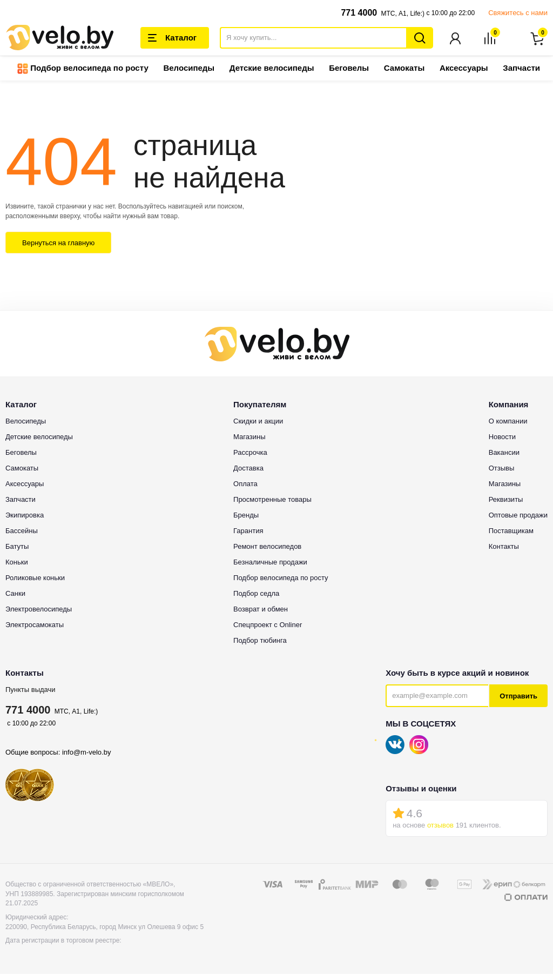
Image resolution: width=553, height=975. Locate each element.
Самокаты (404, 68)
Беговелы (349, 68)
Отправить (518, 697)
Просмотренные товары (272, 500)
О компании (508, 422)
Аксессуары (464, 68)
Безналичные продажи (270, 563)
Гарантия (248, 532)
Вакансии (504, 453)
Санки (15, 594)
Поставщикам (511, 532)
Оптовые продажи (518, 516)
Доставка (248, 469)
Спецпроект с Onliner (267, 626)
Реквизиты (506, 500)
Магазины (249, 438)
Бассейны (21, 532)
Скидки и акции (258, 422)
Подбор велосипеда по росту (83, 69)
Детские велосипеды (272, 68)
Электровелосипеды (38, 610)
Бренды (246, 516)
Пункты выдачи (30, 691)
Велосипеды (188, 68)
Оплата (245, 485)
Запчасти (521, 68)
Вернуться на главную (58, 244)
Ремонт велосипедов (267, 547)
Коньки (16, 563)
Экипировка (24, 516)
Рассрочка (250, 453)
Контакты (504, 547)
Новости (502, 438)
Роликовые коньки (35, 579)
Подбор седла (256, 594)
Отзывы (502, 469)
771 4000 (359, 12)
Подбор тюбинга (260, 641)
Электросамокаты (34, 626)
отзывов (440, 826)
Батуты (17, 547)
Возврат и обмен (260, 610)
